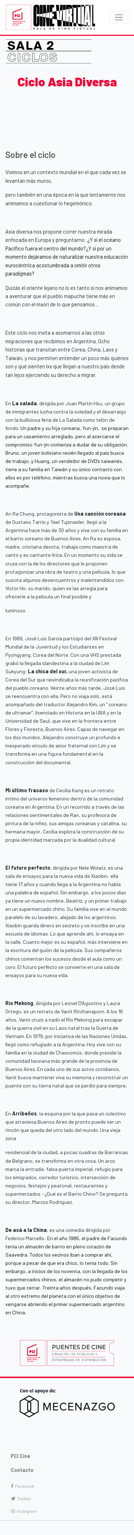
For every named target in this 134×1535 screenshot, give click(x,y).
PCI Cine (20, 1456)
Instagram (24, 1511)
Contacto (22, 1470)
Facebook (22, 1485)
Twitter (21, 1498)
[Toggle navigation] (118, 17)
